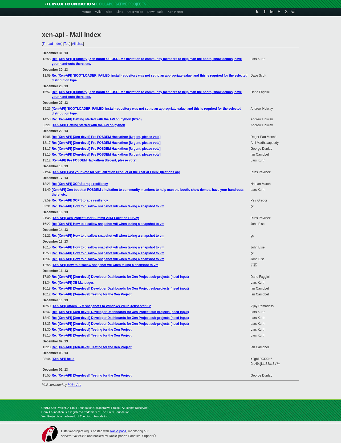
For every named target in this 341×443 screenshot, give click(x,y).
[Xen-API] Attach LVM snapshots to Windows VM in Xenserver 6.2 (101, 306)
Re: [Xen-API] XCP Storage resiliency (80, 184)
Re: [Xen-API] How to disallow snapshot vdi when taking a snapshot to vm (108, 206)
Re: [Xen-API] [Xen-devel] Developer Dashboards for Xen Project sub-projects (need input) (120, 277)
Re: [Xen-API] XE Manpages (73, 282)
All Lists (77, 44)
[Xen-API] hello (63, 359)
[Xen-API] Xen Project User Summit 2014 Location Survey (95, 218)
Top (66, 44)
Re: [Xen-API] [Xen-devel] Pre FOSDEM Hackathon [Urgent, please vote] (106, 137)
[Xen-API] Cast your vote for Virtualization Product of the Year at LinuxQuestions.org (116, 172)
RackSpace (118, 431)
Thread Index (52, 44)
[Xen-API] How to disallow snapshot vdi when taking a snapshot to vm (105, 265)
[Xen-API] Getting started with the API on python (88, 125)
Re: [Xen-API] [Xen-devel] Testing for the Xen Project (92, 294)
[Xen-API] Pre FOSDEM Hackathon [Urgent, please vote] (94, 160)
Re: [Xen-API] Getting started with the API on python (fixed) (97, 119)
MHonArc (74, 385)
